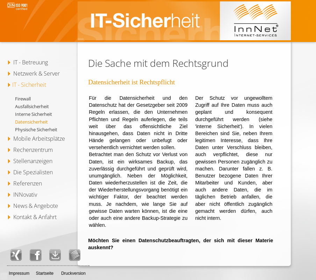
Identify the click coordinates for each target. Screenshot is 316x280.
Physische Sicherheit (36, 129)
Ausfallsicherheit (32, 106)
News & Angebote (35, 206)
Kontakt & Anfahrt (35, 217)
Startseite (45, 273)
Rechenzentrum (33, 150)
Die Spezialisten (33, 172)
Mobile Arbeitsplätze (39, 138)
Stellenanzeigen (32, 161)
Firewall (23, 99)
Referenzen (27, 183)
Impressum (19, 273)
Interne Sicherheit (33, 114)
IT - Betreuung (30, 62)
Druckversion (73, 273)
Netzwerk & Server (36, 73)
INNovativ (25, 194)
